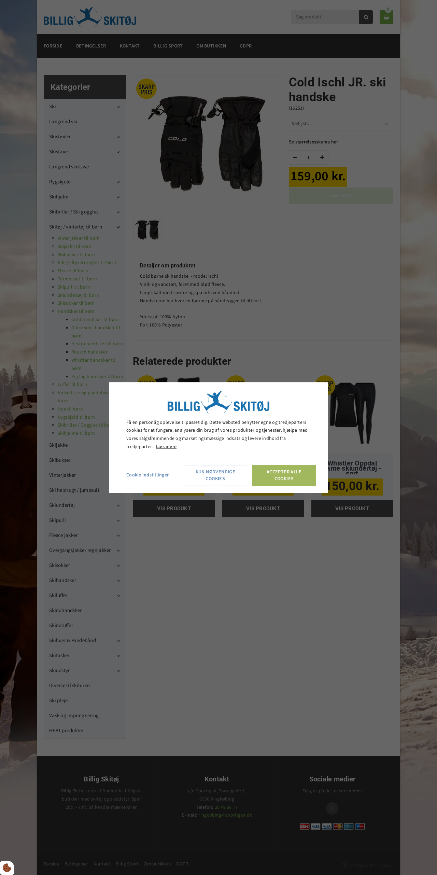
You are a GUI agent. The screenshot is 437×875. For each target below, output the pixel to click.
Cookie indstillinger (147, 475)
